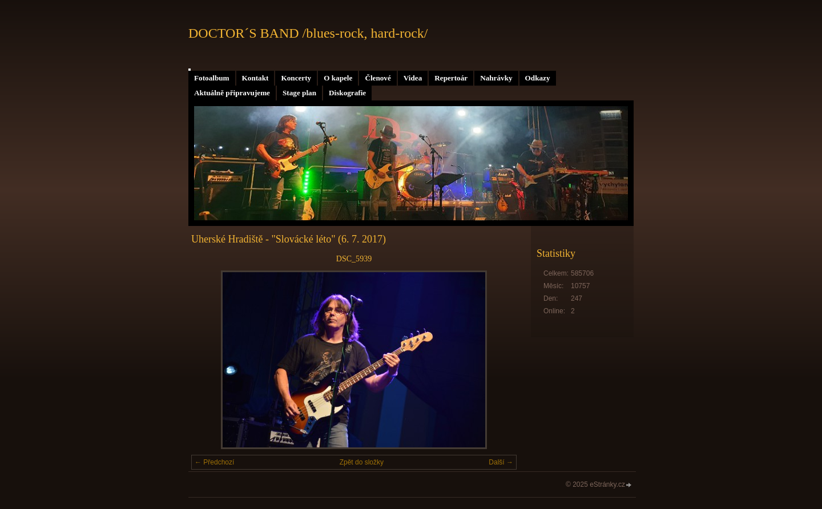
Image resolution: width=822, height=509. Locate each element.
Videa (413, 78)
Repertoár (451, 78)
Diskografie (347, 92)
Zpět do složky (362, 462)
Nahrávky (496, 78)
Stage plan (299, 92)
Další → (501, 462)
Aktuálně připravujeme (232, 92)
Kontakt (255, 78)
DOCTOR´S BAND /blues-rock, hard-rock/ (308, 33)
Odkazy (537, 78)
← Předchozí (214, 462)
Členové (377, 78)
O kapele (338, 78)
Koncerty (296, 78)
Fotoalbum (211, 78)
